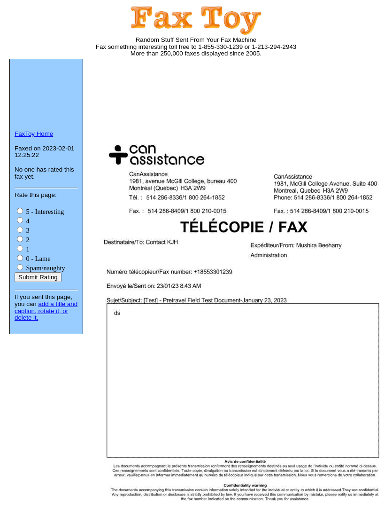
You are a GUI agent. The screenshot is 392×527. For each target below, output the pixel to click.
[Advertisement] (135, 102)
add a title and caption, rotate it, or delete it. (46, 310)
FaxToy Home (34, 133)
